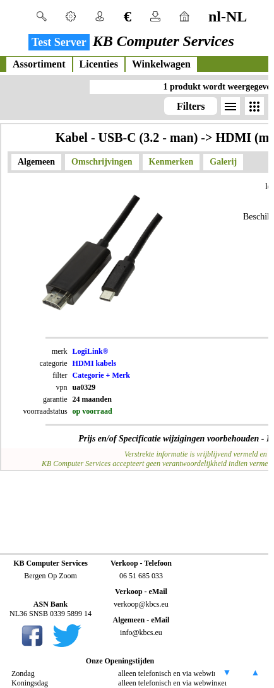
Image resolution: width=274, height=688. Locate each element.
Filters (191, 106)
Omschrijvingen (101, 161)
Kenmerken (171, 161)
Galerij (223, 161)
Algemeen (36, 161)
